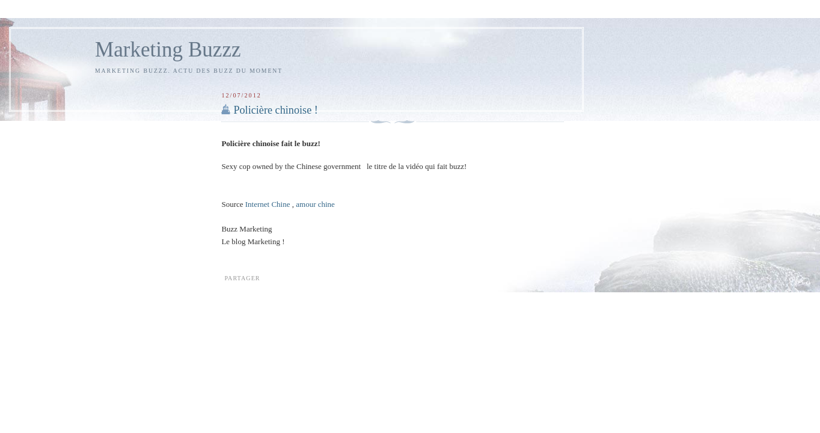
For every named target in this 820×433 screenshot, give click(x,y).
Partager (242, 278)
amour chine (315, 204)
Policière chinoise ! (275, 110)
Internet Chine (267, 204)
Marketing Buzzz (168, 49)
